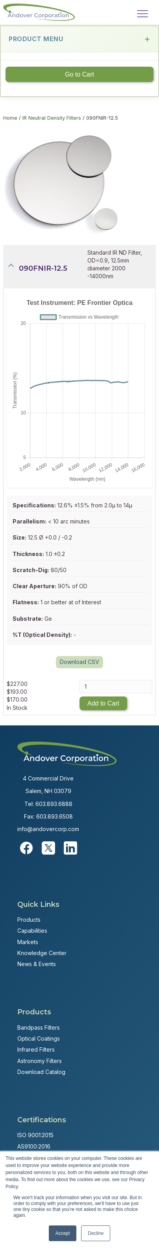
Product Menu (79, 39)
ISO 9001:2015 (35, 1135)
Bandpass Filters (38, 1027)
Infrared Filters (36, 1049)
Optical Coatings (38, 1038)
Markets (27, 942)
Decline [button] (96, 1233)
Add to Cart (103, 703)
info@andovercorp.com (48, 829)
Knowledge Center (42, 953)
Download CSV (79, 661)
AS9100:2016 (33, 1146)
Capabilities (32, 930)
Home (10, 118)
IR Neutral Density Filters (51, 118)
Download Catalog (41, 1071)
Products (29, 919)
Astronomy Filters (39, 1061)
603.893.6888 (53, 803)
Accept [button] (62, 1233)
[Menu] (142, 14)
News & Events (36, 964)
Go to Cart (79, 74)
